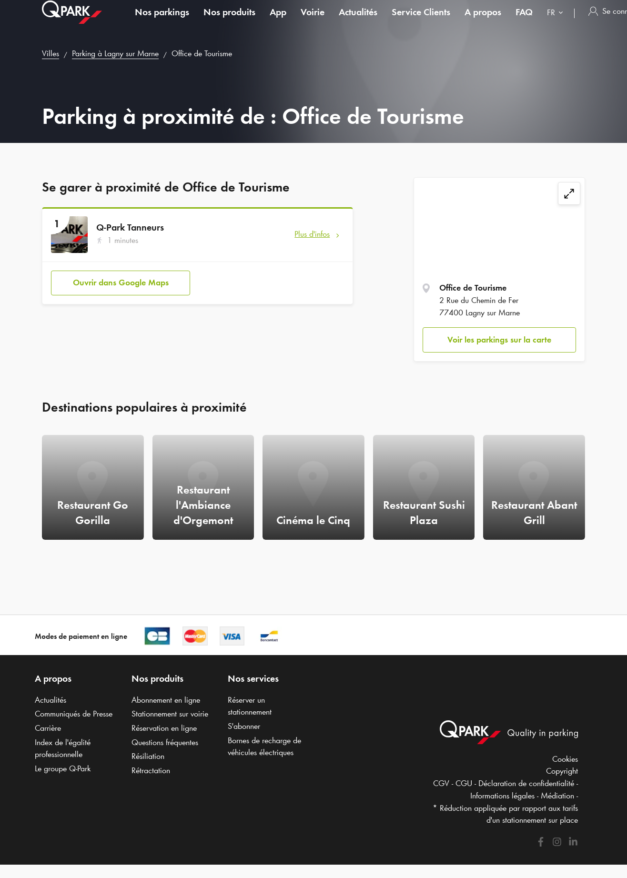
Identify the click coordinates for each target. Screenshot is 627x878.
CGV (441, 783)
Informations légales (502, 795)
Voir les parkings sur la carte (499, 339)
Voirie (312, 21)
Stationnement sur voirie (169, 713)
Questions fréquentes (164, 742)
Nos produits (229, 21)
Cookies (565, 759)
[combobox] (557, 22)
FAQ (524, 21)
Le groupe (63, 768)
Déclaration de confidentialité (526, 783)
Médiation (557, 795)
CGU (463, 783)
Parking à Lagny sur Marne (115, 53)
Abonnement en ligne (165, 700)
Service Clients (421, 21)
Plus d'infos (312, 234)
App (278, 21)
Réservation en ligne (164, 728)
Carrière (48, 728)
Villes (50, 53)
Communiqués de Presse (73, 713)
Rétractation (150, 770)
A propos (483, 21)
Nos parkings (162, 21)
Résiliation (147, 756)
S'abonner (244, 726)
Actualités (358, 21)
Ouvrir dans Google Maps (121, 282)
